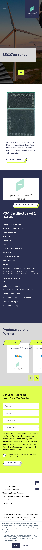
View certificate (25, 205)
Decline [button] (25, 545)
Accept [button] (16, 545)
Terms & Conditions (10, 500)
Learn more (16, 159)
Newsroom (7, 483)
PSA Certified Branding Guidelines (16, 496)
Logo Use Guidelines (11, 489)
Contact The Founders (11, 486)
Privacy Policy (10, 436)
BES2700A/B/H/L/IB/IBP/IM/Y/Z (22, 348)
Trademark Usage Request (13, 493)
